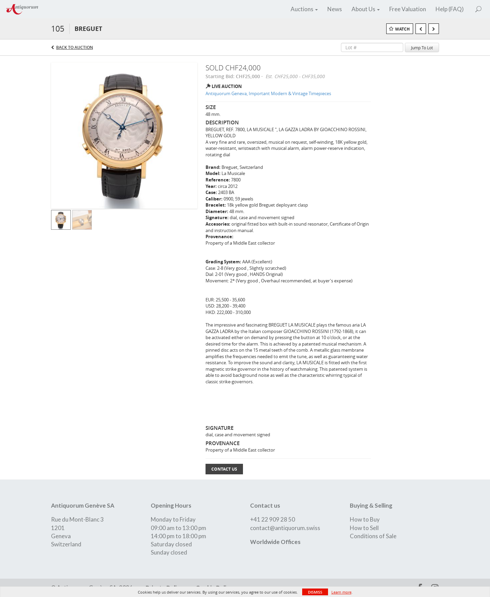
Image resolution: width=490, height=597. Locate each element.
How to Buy (365, 519)
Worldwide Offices (275, 541)
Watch (402, 29)
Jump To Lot (422, 47)
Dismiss (315, 592)
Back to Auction (74, 47)
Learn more (341, 592)
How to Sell (364, 527)
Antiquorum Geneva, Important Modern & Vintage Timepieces (268, 93)
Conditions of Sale (373, 536)
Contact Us (224, 469)
